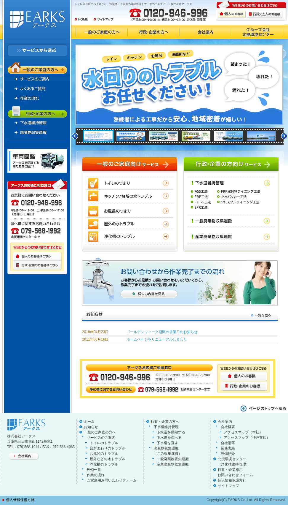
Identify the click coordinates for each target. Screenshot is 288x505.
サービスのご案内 (101, 438)
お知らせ (91, 427)
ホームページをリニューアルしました (157, 339)
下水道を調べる (169, 438)
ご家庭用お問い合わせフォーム (112, 480)
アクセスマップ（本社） (243, 432)
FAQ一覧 (94, 470)
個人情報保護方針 (232, 480)
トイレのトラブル (104, 443)
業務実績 (228, 448)
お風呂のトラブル (104, 454)
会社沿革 (228, 443)
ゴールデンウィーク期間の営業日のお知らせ (162, 332)
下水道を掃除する (171, 432)
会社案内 (225, 421)
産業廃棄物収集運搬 (173, 464)
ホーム (89, 421)
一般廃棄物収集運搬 (173, 459)
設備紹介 (228, 454)
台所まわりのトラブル (107, 448)
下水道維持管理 (166, 427)
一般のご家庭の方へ (100, 432)
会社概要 (228, 427)
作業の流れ (96, 475)
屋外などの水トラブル (107, 459)
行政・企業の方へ (165, 421)
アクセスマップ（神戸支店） (247, 438)
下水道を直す (167, 443)
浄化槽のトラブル (104, 464)
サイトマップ (228, 486)
